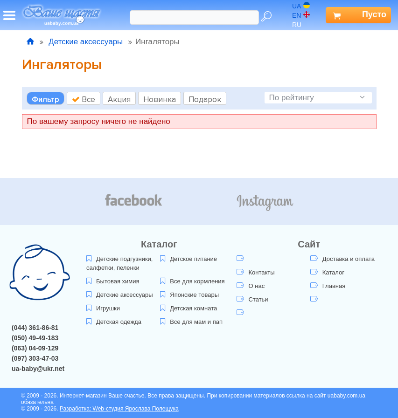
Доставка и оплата (342, 258)
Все (83, 99)
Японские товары (189, 294)
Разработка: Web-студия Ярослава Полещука (119, 408)
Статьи (252, 299)
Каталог (327, 272)
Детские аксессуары (86, 41)
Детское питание (188, 258)
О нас (251, 285)
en (301, 15)
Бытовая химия (113, 281)
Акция (119, 99)
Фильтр (45, 99)
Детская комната (188, 308)
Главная (327, 285)
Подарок (205, 99)
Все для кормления (192, 281)
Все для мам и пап (191, 321)
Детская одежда (113, 321)
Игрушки (103, 308)
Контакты (256, 272)
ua (301, 6)
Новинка (159, 99)
